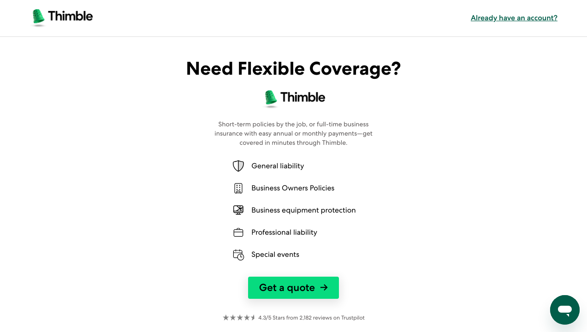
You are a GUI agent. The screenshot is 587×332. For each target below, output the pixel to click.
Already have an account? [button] (514, 18)
